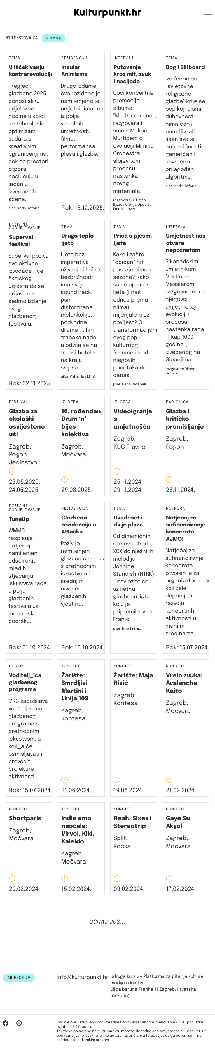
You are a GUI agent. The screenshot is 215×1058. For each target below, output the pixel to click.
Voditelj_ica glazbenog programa (25, 682)
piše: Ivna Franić (127, 628)
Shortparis (25, 818)
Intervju (123, 58)
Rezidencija (74, 58)
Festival (18, 402)
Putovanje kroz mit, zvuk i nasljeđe (132, 74)
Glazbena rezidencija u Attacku (78, 525)
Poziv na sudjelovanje (25, 226)
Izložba (70, 402)
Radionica (177, 402)
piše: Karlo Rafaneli (24, 208)
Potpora (175, 509)
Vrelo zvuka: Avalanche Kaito (184, 683)
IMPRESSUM (18, 978)
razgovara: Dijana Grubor (180, 371)
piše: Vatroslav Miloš (78, 377)
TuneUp (19, 519)
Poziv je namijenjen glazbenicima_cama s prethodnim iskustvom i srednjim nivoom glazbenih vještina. (87, 574)
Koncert (70, 666)
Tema (14, 58)
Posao (16, 666)
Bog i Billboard (185, 67)
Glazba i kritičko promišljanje (185, 419)
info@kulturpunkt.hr (82, 977)
